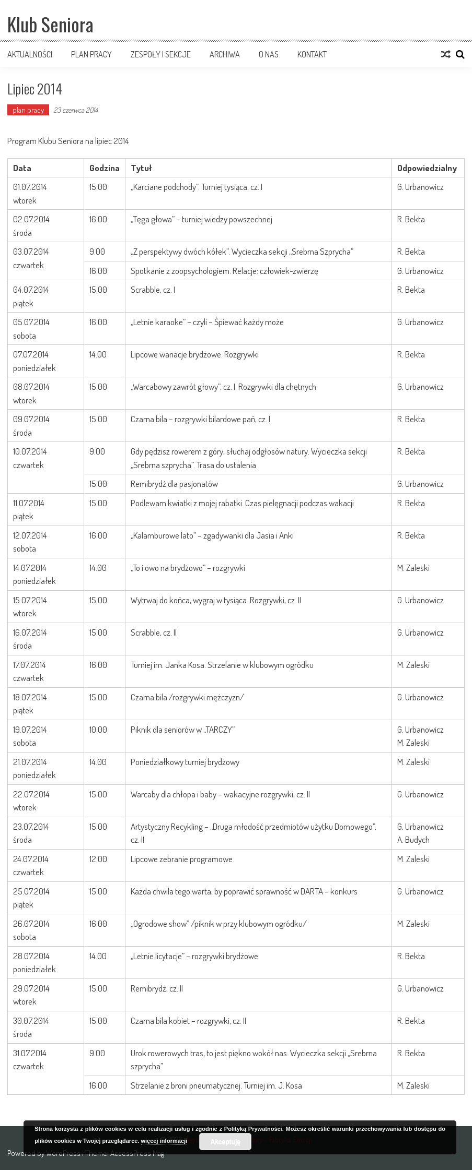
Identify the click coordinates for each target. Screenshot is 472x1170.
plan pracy (28, 110)
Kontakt (312, 54)
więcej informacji (164, 1141)
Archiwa (225, 54)
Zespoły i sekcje (161, 54)
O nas (269, 54)
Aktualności (29, 54)
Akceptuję (225, 1141)
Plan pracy (91, 54)
